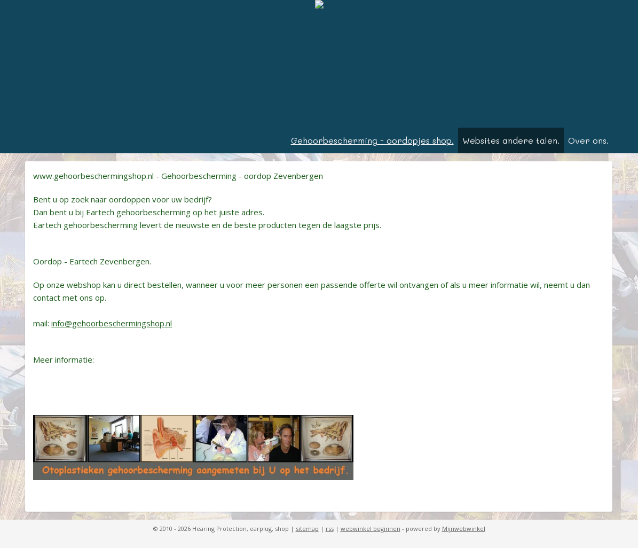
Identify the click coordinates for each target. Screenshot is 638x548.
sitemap (307, 528)
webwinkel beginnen (370, 528)
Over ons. (588, 140)
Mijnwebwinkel (463, 528)
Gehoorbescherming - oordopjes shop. (372, 140)
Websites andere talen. (511, 140)
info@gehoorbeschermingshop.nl (111, 323)
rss (330, 528)
